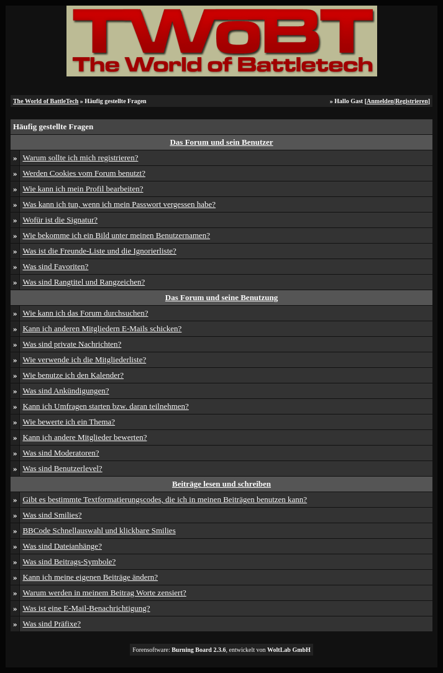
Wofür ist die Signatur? (60, 219)
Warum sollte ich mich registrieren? (80, 157)
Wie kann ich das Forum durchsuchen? (85, 313)
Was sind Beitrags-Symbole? (69, 561)
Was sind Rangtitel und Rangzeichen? (83, 281)
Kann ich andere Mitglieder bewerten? (84, 437)
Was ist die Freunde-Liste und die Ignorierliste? (99, 250)
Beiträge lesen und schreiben (221, 483)
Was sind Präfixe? (51, 623)
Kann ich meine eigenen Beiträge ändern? (90, 577)
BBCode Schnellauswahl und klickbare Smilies (98, 530)
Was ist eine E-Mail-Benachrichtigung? (86, 608)
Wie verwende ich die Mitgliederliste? (84, 359)
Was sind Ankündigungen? (65, 390)
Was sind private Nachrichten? (71, 344)
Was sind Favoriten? (55, 266)
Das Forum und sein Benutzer (221, 142)
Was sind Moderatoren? (60, 452)
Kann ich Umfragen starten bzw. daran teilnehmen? (105, 406)
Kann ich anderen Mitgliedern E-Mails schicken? (101, 328)
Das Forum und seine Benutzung (221, 297)
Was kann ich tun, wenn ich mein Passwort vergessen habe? (119, 204)
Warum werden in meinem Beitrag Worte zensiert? (104, 592)
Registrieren (411, 101)
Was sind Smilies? (51, 515)
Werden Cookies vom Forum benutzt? (83, 173)
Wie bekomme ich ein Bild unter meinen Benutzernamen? (116, 235)
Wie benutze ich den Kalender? (73, 375)
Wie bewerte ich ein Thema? (68, 421)
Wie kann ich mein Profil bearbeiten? (82, 188)
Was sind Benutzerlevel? (62, 468)
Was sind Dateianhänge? (61, 546)
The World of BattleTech (45, 101)
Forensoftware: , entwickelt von (221, 649)
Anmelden (380, 101)
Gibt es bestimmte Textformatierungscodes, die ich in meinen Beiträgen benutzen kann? (164, 499)
